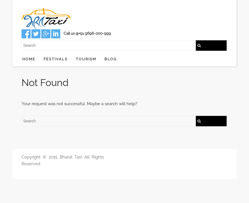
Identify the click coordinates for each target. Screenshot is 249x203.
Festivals (56, 59)
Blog (110, 59)
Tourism (86, 59)
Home (28, 59)
